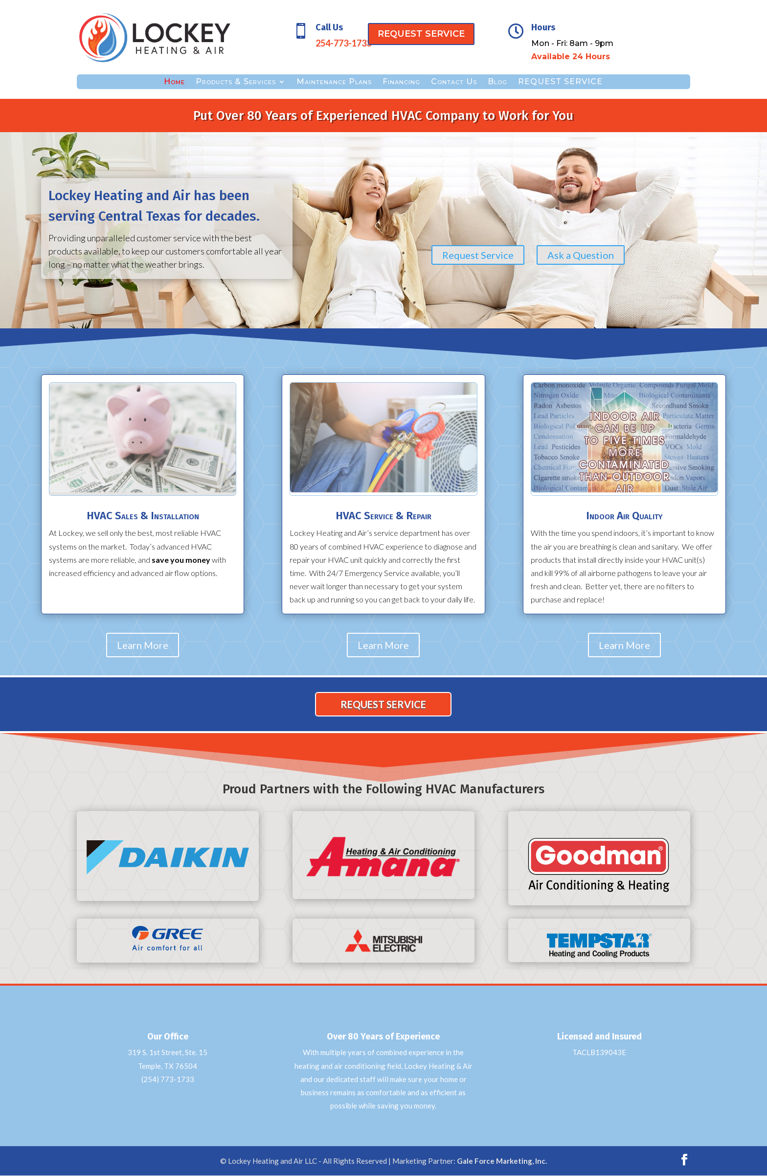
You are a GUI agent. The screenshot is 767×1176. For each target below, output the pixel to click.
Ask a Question (580, 255)
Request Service (478, 255)
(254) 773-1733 (167, 1079)
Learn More (142, 645)
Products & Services (236, 82)
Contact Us (454, 82)
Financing (401, 82)
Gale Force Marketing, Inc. (502, 1160)
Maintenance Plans (334, 82)
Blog (497, 82)
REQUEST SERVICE (421, 33)
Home (174, 82)
